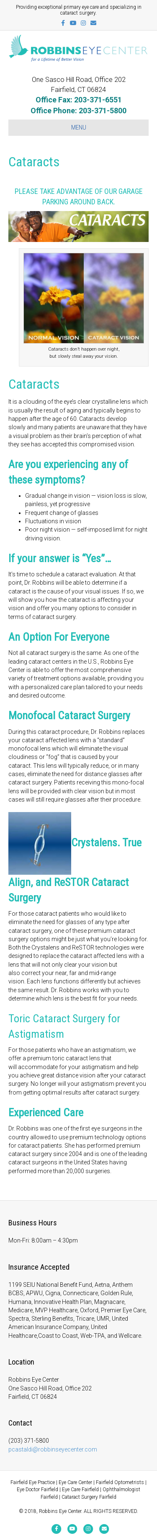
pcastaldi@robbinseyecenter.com (52, 1449)
